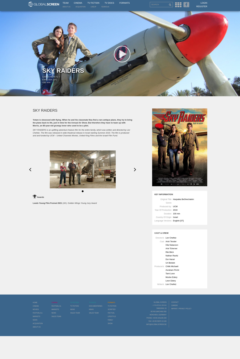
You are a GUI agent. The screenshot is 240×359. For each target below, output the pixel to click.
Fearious (105, 7)
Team (66, 3)
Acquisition (81, 7)
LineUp (93, 7)
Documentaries (95, 306)
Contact (175, 302)
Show (110, 323)
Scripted (112, 309)
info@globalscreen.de (156, 324)
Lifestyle (112, 316)
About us (66, 7)
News (35, 320)
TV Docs (109, 3)
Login (204, 3)
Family (110, 320)
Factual (111, 313)
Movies (36, 309)
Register (201, 6)
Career (174, 305)
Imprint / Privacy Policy (181, 309)
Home (35, 302)
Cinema (78, 3)
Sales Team (56, 316)
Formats (124, 3)
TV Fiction (93, 3)
